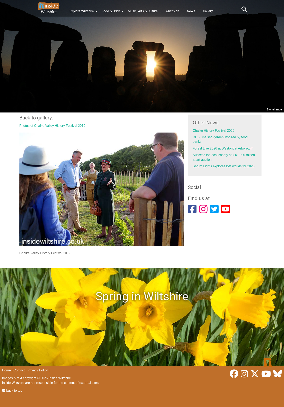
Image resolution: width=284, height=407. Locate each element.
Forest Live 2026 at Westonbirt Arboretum (223, 148)
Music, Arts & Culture (143, 11)
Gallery (208, 11)
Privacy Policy (37, 370)
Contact (19, 370)
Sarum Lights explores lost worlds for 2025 (224, 166)
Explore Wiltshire (82, 11)
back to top (12, 390)
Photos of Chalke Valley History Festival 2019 (52, 125)
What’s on (172, 11)
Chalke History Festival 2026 (214, 130)
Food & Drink (111, 11)
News (191, 11)
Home (6, 370)
